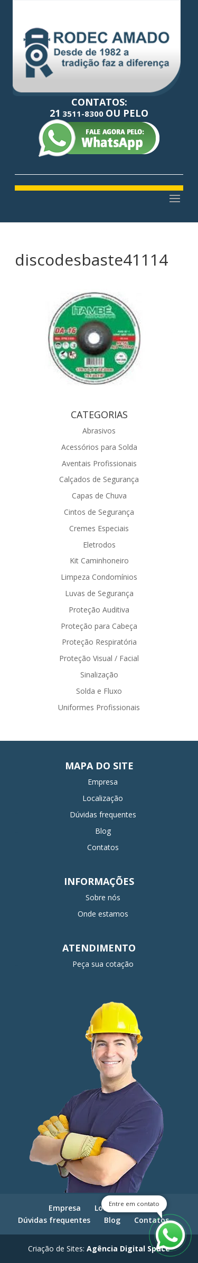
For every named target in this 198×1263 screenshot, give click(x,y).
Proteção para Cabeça (99, 626)
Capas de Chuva (99, 496)
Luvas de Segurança (99, 593)
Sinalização (99, 675)
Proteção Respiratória (99, 642)
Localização (102, 798)
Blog (103, 831)
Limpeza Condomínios (99, 577)
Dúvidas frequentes (103, 814)
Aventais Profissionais (99, 463)
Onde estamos (103, 914)
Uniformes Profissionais (99, 707)
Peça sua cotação (103, 964)
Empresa (103, 782)
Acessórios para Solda (99, 447)
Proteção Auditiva (99, 610)
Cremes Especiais (99, 528)
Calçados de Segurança (99, 479)
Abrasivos (99, 431)
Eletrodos (99, 545)
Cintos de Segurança (99, 512)
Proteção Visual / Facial (99, 658)
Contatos (103, 847)
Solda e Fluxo (99, 691)
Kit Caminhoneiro (99, 560)
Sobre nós (103, 897)
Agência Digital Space (128, 1248)
